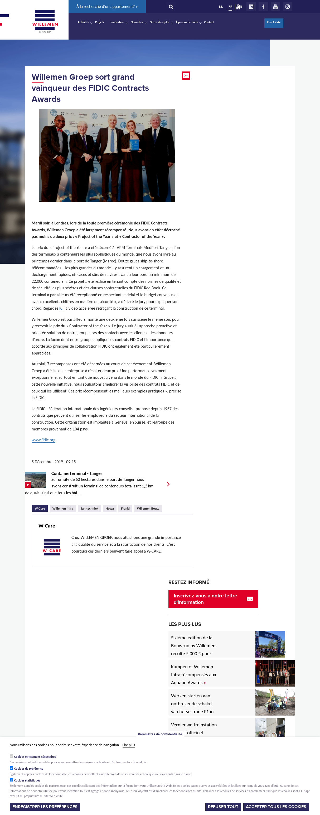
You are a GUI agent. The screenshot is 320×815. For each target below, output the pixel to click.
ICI (61, 308)
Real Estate (274, 22)
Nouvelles (137, 22)
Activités (83, 22)
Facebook (263, 6)
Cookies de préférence (28, 768)
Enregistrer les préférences (44, 806)
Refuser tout (223, 806)
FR (230, 6)
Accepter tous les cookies (276, 806)
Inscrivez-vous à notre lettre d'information (205, 599)
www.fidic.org (43, 439)
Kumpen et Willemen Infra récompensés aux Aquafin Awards (193, 674)
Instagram (287, 6)
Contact (209, 22)
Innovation (117, 22)
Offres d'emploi (159, 22)
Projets (99, 22)
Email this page (186, 75)
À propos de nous (187, 22)
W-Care (41, 507)
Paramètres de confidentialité (160, 734)
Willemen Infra (62, 508)
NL (221, 6)
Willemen (45, 21)
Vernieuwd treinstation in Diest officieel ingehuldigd (194, 733)
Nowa (110, 508)
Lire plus (129, 745)
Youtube (275, 6)
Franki (125, 508)
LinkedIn (251, 6)
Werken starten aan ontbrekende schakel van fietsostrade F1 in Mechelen (192, 707)
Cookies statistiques (27, 780)
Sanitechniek (89, 508)
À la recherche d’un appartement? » (107, 6)
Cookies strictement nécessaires (35, 757)
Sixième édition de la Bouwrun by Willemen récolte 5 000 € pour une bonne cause (193, 649)
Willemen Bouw (148, 508)
